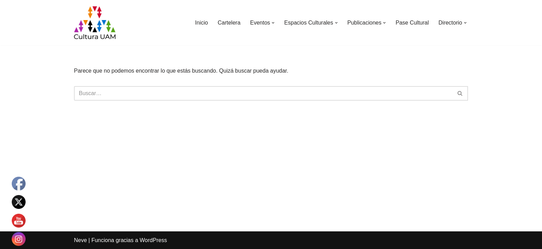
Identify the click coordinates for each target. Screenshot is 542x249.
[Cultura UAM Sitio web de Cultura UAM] (94, 22)
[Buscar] (263, 93)
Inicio (201, 23)
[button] (273, 22)
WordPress (153, 240)
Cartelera (229, 23)
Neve (80, 240)
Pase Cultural (412, 23)
